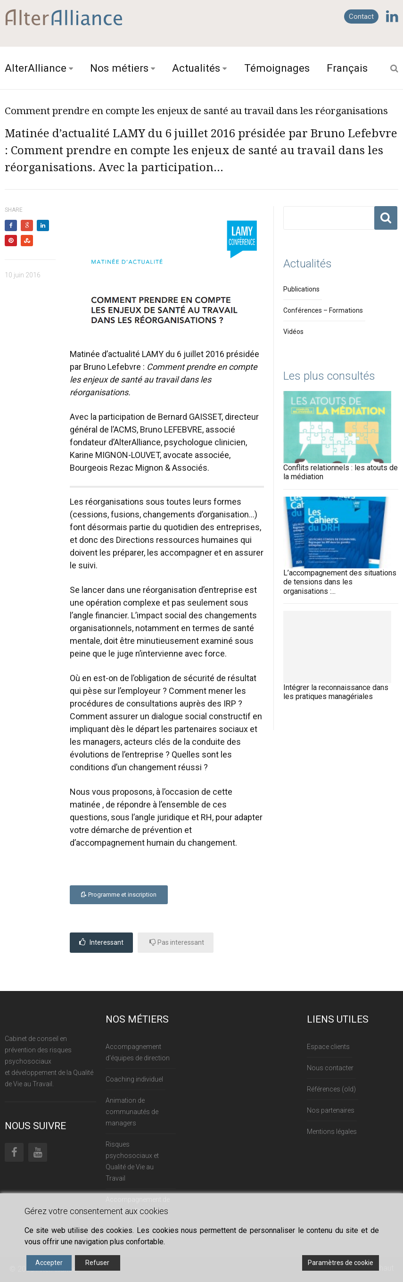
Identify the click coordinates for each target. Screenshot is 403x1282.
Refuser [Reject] (97, 1262)
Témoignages (277, 68)
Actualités (196, 68)
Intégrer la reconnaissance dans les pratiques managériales (335, 692)
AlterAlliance (35, 68)
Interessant (101, 942)
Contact (361, 16)
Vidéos (293, 331)
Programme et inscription (118, 894)
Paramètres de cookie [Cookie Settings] (340, 1262)
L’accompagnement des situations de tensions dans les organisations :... (339, 581)
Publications (301, 289)
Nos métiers (119, 68)
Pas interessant (176, 942)
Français (347, 68)
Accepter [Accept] (49, 1262)
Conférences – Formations (323, 310)
